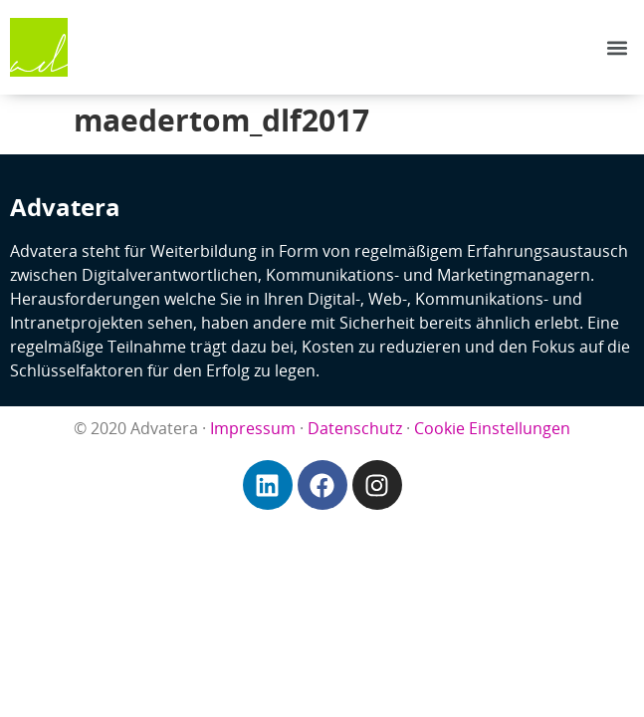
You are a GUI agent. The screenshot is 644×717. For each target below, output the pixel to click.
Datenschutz (355, 428)
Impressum (253, 428)
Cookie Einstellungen (492, 428)
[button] (617, 47)
